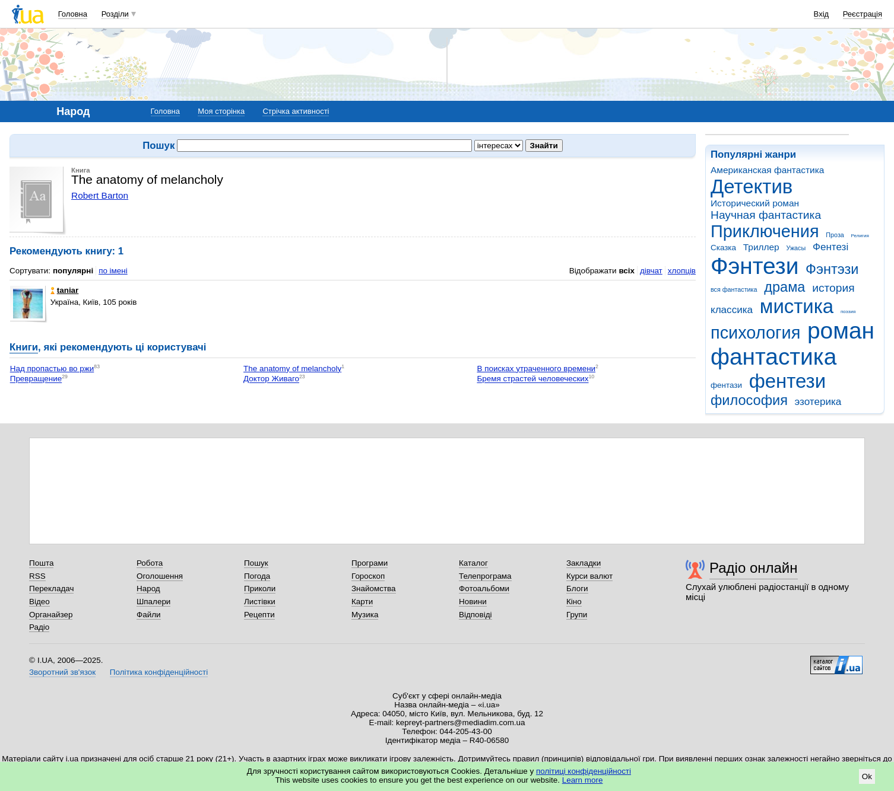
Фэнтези (754, 266)
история (833, 288)
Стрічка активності (295, 111)
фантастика (773, 356)
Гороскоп (368, 576)
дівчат (651, 270)
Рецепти (259, 614)
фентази (726, 385)
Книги (23, 347)
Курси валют (589, 576)
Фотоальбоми (484, 588)
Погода (257, 576)
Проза (835, 234)
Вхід (821, 13)
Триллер (761, 247)
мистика (796, 306)
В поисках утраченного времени (536, 368)
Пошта (41, 563)
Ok (867, 776)
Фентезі (830, 247)
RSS (37, 576)
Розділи (115, 13)
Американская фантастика (767, 170)
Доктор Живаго (271, 379)
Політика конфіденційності (159, 672)
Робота (150, 563)
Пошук (256, 563)
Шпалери (153, 601)
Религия (860, 235)
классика (732, 309)
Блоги (577, 588)
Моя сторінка (221, 111)
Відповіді (475, 614)
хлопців (682, 270)
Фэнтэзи (832, 269)
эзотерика (818, 401)
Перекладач (51, 588)
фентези (787, 381)
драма (784, 287)
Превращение (36, 379)
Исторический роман (755, 203)
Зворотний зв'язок (62, 672)
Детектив (751, 186)
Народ (148, 588)
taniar (64, 290)
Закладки (583, 563)
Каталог (473, 563)
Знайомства (373, 588)
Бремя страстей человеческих (532, 379)
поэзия (848, 311)
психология (755, 332)
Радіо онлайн (753, 568)
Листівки (259, 601)
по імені (113, 270)
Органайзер (50, 614)
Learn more (582, 780)
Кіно (574, 601)
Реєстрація (862, 13)
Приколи (259, 588)
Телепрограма (485, 576)
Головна (72, 13)
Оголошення (160, 576)
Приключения (765, 231)
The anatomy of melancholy (292, 368)
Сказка (723, 247)
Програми (369, 563)
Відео (39, 601)
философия (749, 400)
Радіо (39, 627)
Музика (364, 614)
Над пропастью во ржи (52, 368)
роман (840, 330)
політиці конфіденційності (583, 771)
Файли (149, 614)
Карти (362, 601)
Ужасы (796, 247)
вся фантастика (734, 289)
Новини (473, 601)
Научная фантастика (766, 215)
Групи (576, 614)
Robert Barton (99, 195)
